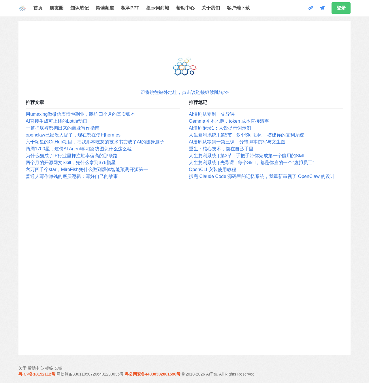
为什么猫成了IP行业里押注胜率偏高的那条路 (72, 155)
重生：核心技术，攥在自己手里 (221, 148)
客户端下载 (238, 7)
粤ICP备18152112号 (36, 374)
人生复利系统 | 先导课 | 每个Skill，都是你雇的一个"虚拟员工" (251, 162)
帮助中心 (185, 7)
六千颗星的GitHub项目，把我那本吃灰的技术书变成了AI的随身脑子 (95, 141)
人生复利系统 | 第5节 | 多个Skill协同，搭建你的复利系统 (246, 134)
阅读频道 (105, 7)
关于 (22, 368)
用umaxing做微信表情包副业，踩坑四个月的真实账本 (80, 114)
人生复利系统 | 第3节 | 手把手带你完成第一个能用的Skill (246, 155)
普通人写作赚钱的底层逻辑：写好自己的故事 (72, 176)
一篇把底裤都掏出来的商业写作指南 (62, 128)
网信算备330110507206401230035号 (90, 374)
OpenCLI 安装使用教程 (212, 169)
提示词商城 (157, 7)
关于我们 (211, 7)
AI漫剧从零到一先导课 (212, 114)
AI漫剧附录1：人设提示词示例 (220, 128)
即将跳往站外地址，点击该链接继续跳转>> (184, 92)
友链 (58, 368)
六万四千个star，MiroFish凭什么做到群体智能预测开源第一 (87, 169)
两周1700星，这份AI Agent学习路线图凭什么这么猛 (79, 148)
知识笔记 (79, 7)
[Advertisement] (184, 267)
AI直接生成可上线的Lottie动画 (56, 121)
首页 (38, 7)
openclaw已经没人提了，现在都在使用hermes (73, 134)
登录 (341, 7)
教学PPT (130, 7)
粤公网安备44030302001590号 (152, 374)
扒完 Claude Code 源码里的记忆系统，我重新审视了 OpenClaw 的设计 (262, 176)
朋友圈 (56, 7)
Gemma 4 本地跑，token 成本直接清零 (229, 121)
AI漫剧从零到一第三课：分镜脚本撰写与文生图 (237, 141)
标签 (49, 368)
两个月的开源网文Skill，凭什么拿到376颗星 (71, 162)
